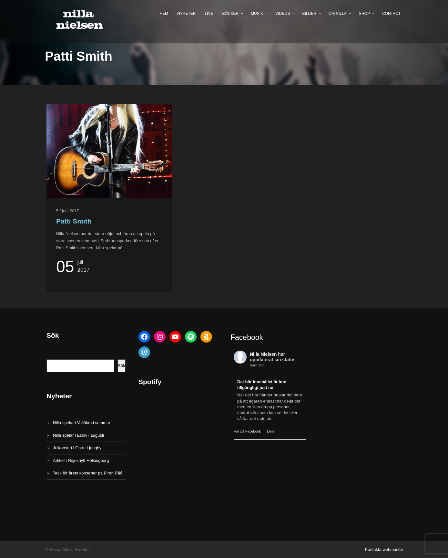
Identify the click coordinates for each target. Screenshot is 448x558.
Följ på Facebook (247, 431)
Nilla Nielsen (263, 354)
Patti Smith (74, 221)
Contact (391, 13)
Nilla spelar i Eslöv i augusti (78, 435)
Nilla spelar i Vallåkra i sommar (81, 422)
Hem (163, 13)
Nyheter (186, 13)
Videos (282, 13)
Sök (121, 365)
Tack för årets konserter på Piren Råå (87, 473)
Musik (257, 13)
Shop (364, 13)
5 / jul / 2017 (67, 210)
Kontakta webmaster (384, 549)
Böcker (230, 13)
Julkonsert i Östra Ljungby (77, 447)
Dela (271, 431)
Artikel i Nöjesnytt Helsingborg (81, 460)
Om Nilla (338, 13)
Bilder (309, 13)
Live (209, 13)
